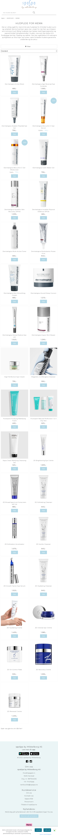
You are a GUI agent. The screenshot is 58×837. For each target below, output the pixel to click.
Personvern (29, 802)
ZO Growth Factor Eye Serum (14, 586)
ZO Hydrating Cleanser (43, 586)
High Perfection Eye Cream (14, 377)
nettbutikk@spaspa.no (29, 785)
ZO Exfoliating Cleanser (43, 502)
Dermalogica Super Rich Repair (43, 335)
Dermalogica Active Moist (14, 84)
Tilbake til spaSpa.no (29, 804)
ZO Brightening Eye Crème (43, 460)
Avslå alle (38, 830)
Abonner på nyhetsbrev (29, 816)
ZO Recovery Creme (43, 669)
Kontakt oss (28, 796)
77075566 (30, 782)
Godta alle (47, 830)
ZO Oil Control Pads (14, 669)
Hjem (3, 18)
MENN (17, 18)
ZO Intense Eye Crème (43, 628)
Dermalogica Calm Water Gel (43, 168)
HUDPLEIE (10, 18)
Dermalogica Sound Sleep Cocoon (43, 293)
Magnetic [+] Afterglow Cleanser (43, 377)
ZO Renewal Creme (14, 711)
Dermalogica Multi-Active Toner (14, 251)
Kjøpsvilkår (29, 799)
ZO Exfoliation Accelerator (14, 544)
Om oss (29, 793)
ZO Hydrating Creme (14, 628)
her (20, 728)
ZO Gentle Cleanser (43, 544)
